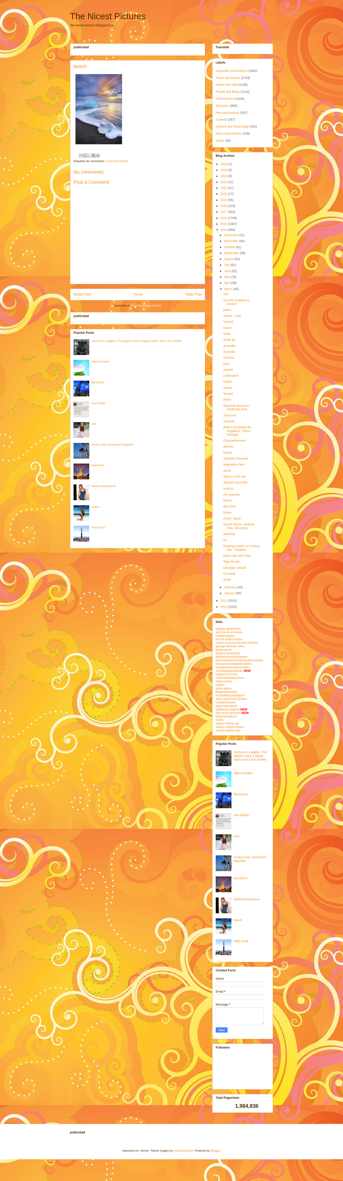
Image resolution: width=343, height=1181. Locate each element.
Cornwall (229, 573)
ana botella (98, 403)
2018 (224, 206)
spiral (227, 470)
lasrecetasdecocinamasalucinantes (239, 660)
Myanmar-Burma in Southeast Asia (236, 407)
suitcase (228, 421)
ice (225, 540)
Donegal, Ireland (234, 567)
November (231, 241)
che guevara (231, 494)
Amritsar (229, 357)
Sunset (228, 393)
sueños (228, 488)
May (227, 277)
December (231, 235)
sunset (227, 387)
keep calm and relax (237, 555)
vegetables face (234, 464)
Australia (229, 346)
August (229, 259)
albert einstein (100, 361)
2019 (224, 200)
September (232, 253)
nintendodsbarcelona (230, 678)
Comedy (221, 119)
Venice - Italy (232, 316)
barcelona (97, 465)
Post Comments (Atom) (146, 305)
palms (227, 310)
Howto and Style (227, 84)
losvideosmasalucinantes (233, 667)
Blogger (215, 1150)
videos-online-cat (227, 723)
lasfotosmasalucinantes (232, 656)
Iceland (228, 321)
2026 (224, 164)
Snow (227, 579)
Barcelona (97, 382)
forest (227, 399)
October (230, 247)
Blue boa (229, 506)
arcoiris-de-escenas (229, 632)
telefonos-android (227, 709)
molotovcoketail (183, 1150)
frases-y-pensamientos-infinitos (237, 642)
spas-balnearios (226, 706)
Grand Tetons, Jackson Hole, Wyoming (239, 526)
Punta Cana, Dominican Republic (112, 444)
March (228, 289)
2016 (224, 218)
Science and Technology (232, 126)
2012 (224, 606)
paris (226, 364)
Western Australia (235, 482)
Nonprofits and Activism (232, 71)
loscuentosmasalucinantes (234, 663)
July (227, 265)
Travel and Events (116, 161)
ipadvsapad (223, 649)
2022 (224, 182)
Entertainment (225, 98)
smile (227, 333)
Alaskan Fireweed (235, 458)
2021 (224, 188)
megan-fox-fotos (227, 674)
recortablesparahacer (230, 695)
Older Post (194, 294)
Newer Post (82, 294)
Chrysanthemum (234, 440)
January (230, 593)
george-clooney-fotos (230, 646)
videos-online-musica (230, 727)
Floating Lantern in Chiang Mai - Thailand (241, 547)
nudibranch (230, 375)
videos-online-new (228, 730)
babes (227, 512)
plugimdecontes (226, 692)
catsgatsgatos (225, 635)
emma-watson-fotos (229, 639)
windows (229, 534)
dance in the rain (234, 476)
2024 (224, 170)
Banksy (228, 446)
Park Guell (98, 527)
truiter (220, 720)
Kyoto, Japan (232, 518)
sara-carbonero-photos (231, 699)
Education (222, 105)
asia (94, 423)
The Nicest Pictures (108, 16)
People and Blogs (228, 91)
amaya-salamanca (228, 628)
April (227, 283)
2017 (224, 212)
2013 (224, 600)
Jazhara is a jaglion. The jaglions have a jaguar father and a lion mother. (136, 341)
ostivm (220, 685)
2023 (224, 176)
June (227, 271)
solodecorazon (226, 702)
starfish (228, 369)
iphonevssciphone (228, 653)
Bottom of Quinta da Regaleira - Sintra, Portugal (237, 430)
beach (95, 506)
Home (138, 294)
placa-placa (223, 688)
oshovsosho (224, 681)
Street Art (229, 415)
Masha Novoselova (103, 486)
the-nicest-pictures (228, 713)
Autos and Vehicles (229, 133)
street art (229, 339)
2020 (224, 194)
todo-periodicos (226, 716)
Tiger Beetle (231, 561)
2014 (224, 230)
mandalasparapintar (229, 671)
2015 (224, 224)
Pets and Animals (227, 112)
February (230, 587)
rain (225, 294)
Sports (220, 140)
